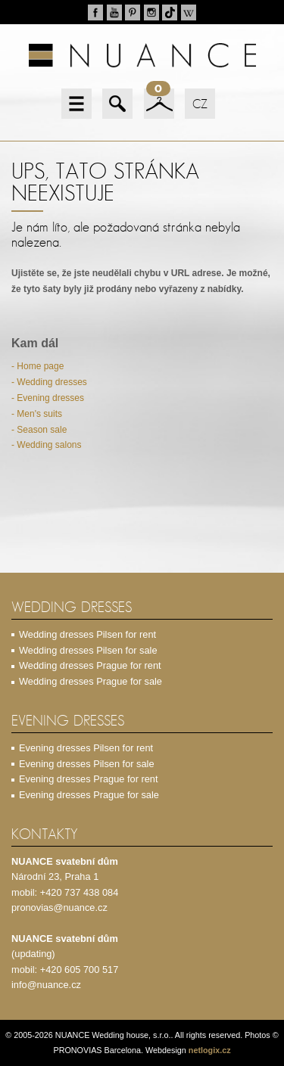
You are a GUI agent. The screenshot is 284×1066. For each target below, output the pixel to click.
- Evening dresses (47, 398)
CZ (200, 103)
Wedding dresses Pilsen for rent (87, 634)
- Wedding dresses (49, 382)
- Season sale (39, 429)
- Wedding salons (46, 445)
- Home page (37, 366)
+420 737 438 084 (79, 892)
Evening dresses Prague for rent (88, 779)
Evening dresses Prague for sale (89, 794)
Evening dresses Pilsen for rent (86, 748)
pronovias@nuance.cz (59, 907)
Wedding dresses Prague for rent (90, 665)
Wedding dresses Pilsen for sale (88, 650)
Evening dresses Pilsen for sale (86, 763)
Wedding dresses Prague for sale (90, 681)
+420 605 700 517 (79, 969)
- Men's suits (36, 414)
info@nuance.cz (46, 984)
